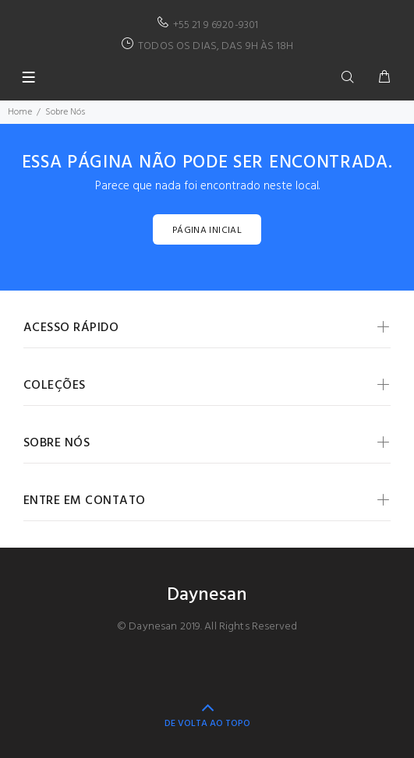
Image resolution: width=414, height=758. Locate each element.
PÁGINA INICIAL (207, 230)
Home (20, 112)
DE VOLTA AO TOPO (207, 724)
